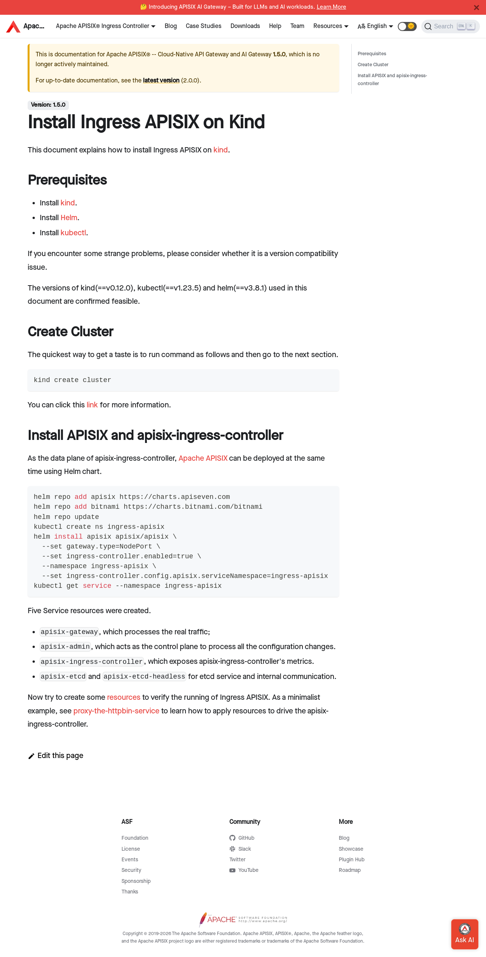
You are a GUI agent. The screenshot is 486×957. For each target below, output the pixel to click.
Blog (171, 26)
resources (123, 697)
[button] (407, 26)
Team (297, 26)
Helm (69, 217)
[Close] (476, 7)
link (92, 405)
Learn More (331, 7)
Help (275, 26)
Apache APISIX (203, 458)
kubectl (73, 233)
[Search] (450, 26)
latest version (161, 80)
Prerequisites (372, 54)
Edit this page (55, 755)
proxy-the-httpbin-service (116, 711)
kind (220, 150)
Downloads (245, 26)
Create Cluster (373, 65)
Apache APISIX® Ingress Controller (102, 26)
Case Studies (203, 26)
